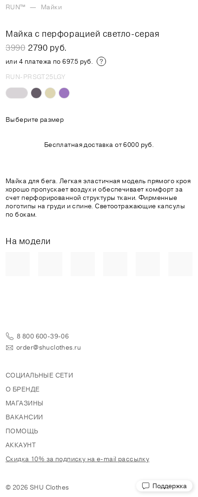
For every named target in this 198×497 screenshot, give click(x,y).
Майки (51, 7)
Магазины (24, 403)
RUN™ (16, 7)
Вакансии (24, 417)
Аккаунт (21, 445)
